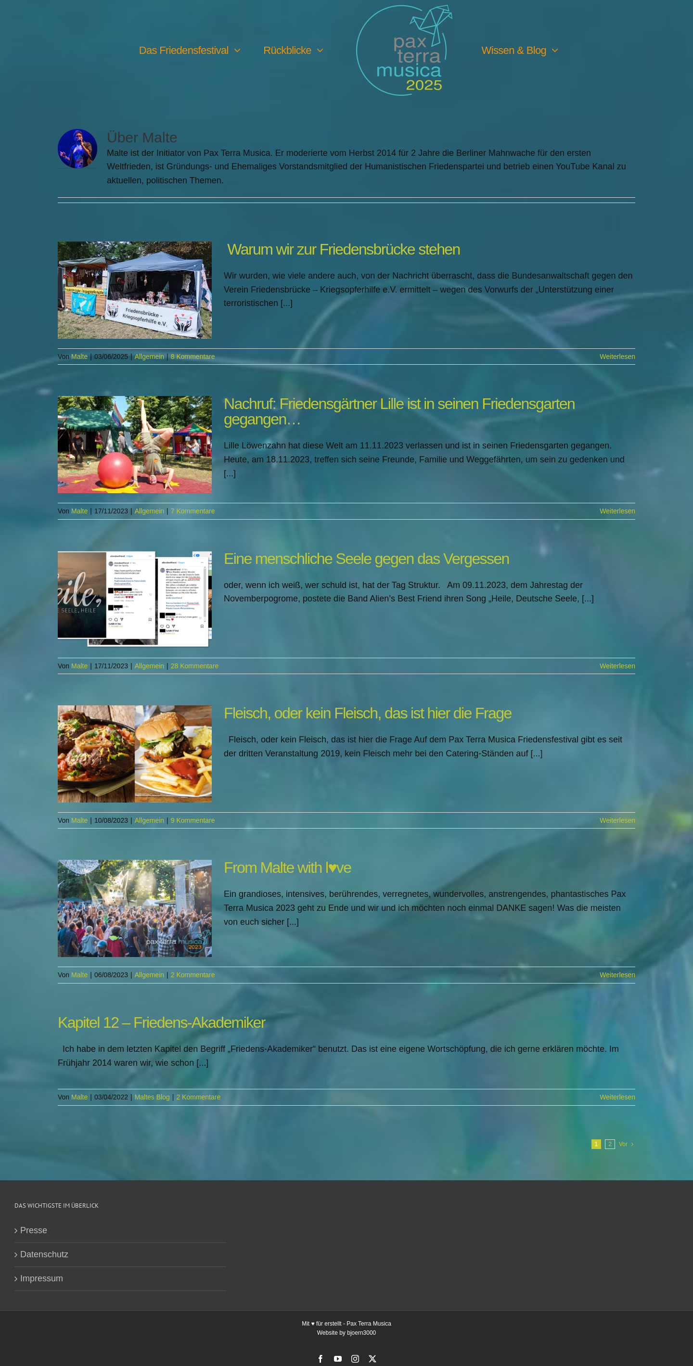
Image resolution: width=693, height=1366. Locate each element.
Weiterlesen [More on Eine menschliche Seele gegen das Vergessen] (617, 666)
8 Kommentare (193, 357)
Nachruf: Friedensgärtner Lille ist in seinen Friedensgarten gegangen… (399, 412)
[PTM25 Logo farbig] (404, 9)
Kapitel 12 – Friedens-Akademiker (161, 1023)
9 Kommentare (193, 821)
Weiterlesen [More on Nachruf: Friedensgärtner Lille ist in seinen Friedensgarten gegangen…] (617, 511)
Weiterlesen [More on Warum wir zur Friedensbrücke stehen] (617, 357)
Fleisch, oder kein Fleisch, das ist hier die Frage (368, 713)
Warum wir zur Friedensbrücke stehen (342, 249)
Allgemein (149, 357)
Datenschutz (44, 1255)
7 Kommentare (193, 511)
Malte (79, 357)
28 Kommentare (195, 666)
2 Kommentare (193, 975)
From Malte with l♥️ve (287, 868)
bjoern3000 (361, 1333)
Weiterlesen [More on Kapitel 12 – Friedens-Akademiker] (617, 1097)
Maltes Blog (152, 1097)
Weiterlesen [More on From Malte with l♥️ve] (617, 975)
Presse (33, 1231)
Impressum (41, 1279)
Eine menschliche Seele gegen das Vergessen (366, 559)
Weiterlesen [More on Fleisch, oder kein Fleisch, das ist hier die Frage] (617, 821)
